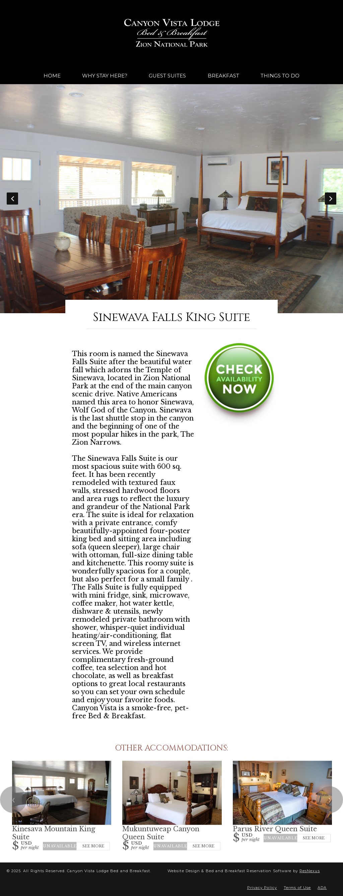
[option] (171, 198)
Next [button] (330, 198)
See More (93, 846)
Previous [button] (12, 198)
